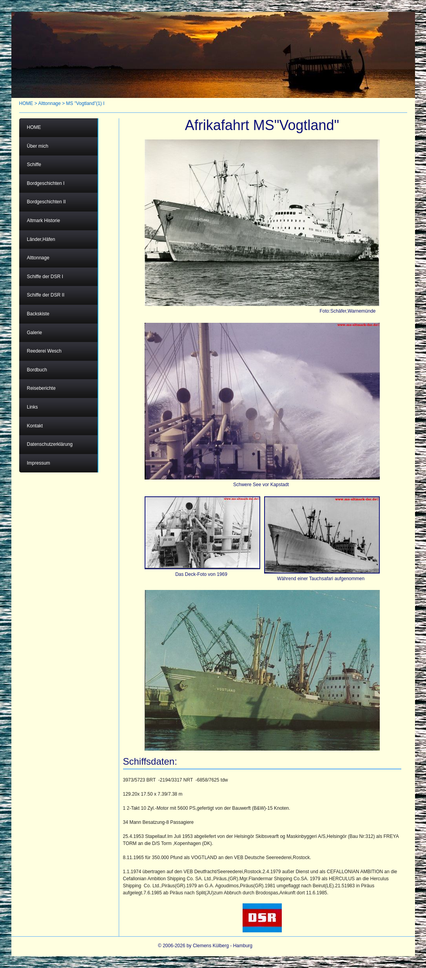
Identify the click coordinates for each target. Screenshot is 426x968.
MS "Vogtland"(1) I (85, 103)
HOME (26, 103)
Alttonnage (49, 103)
